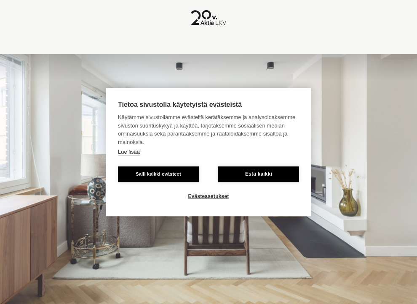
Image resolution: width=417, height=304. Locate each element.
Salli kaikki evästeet (158, 173)
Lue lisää (129, 152)
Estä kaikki (258, 174)
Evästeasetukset (208, 196)
